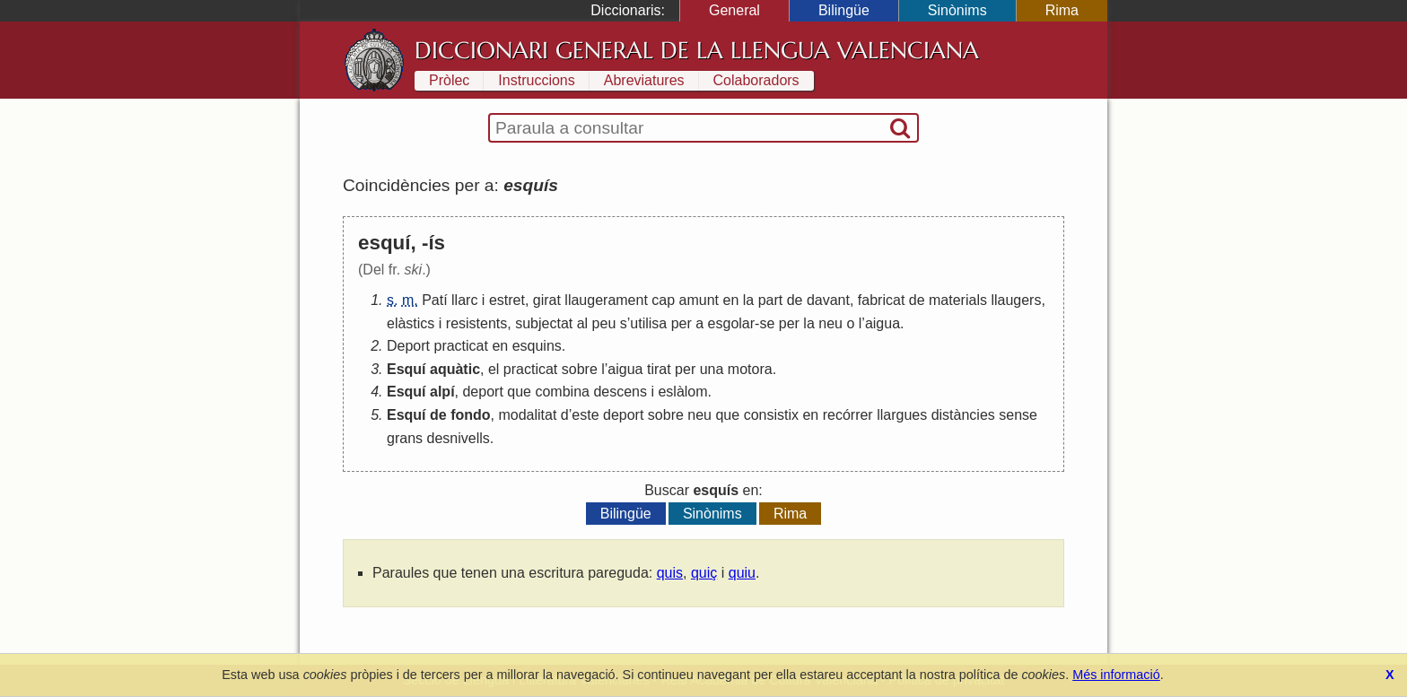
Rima (1062, 10)
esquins (537, 345)
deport (482, 391)
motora (750, 369)
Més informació (1116, 674)
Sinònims (957, 10)
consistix (771, 415)
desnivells (457, 438)
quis (670, 572)
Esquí (406, 369)
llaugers (1016, 300)
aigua (882, 323)
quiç (704, 572)
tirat (659, 369)
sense (1018, 415)
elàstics (410, 323)
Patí (434, 300)
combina (562, 391)
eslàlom (682, 391)
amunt (699, 300)
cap (663, 300)
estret (507, 300)
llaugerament (606, 300)
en (730, 300)
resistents (476, 323)
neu (830, 323)
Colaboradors (756, 80)
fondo (470, 415)
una (712, 369)
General (734, 10)
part (770, 300)
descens (620, 391)
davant (828, 300)
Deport (408, 345)
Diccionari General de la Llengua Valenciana (697, 50)
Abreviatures (644, 80)
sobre (580, 369)
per (681, 323)
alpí (442, 391)
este (585, 415)
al (582, 323)
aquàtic (455, 369)
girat (547, 300)
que (519, 391)
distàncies (963, 415)
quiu (742, 572)
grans (405, 438)
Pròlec (449, 80)
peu (604, 323)
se (766, 323)
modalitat (527, 415)
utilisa (648, 323)
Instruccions (536, 80)
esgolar (731, 323)
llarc (464, 300)
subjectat (543, 323)
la (748, 300)
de (795, 300)
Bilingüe (844, 10)
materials (958, 300)
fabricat (881, 300)
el (493, 369)
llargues (902, 415)
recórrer (848, 415)
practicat (460, 345)
